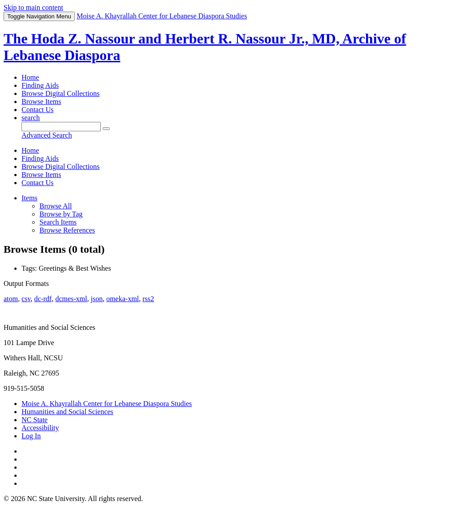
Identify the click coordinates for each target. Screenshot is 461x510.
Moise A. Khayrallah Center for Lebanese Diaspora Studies (107, 403)
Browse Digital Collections (60, 93)
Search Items (58, 222)
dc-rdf (43, 299)
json (96, 299)
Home (30, 77)
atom (11, 299)
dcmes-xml (71, 299)
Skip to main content (33, 7)
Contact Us (38, 109)
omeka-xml (122, 299)
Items (30, 198)
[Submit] (106, 128)
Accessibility (40, 428)
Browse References (67, 230)
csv (26, 299)
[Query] (61, 126)
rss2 (148, 299)
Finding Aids (40, 85)
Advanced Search (47, 135)
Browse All (55, 206)
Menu (39, 16)
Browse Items (41, 101)
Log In (31, 436)
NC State (34, 420)
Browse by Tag (60, 214)
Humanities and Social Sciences (67, 411)
